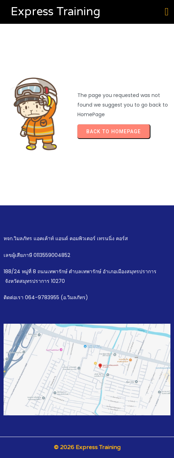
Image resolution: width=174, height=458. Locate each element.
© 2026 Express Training (87, 447)
